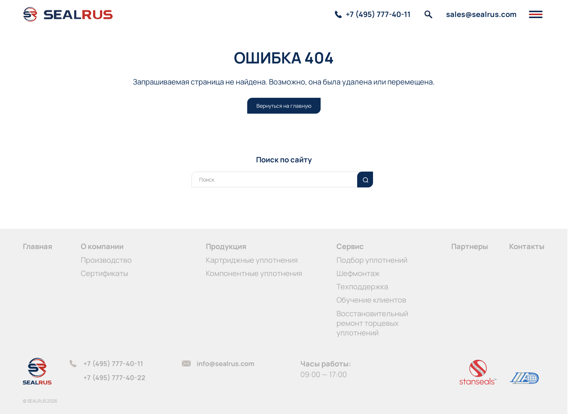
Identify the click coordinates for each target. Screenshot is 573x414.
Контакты (527, 246)
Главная (37, 246)
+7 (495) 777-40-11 (113, 363)
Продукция (226, 246)
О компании (102, 246)
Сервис (350, 246)
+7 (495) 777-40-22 (114, 377)
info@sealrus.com (225, 363)
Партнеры (469, 246)
